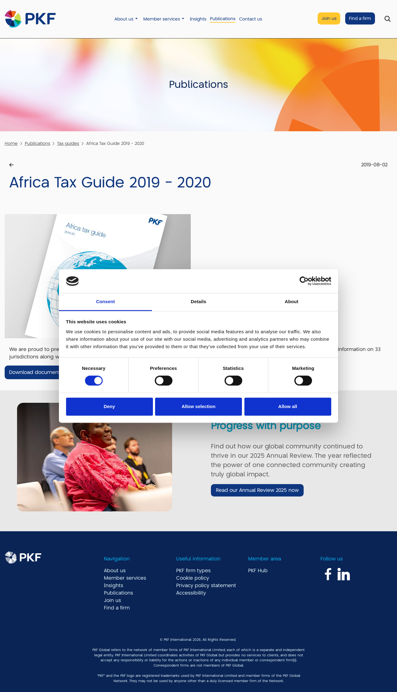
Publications (222, 18)
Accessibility (191, 593)
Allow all (287, 406)
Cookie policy (192, 578)
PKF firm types (193, 571)
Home (11, 143)
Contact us (250, 19)
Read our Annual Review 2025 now (257, 490)
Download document (34, 372)
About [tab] (291, 301)
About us (123, 19)
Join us (329, 18)
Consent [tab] (105, 301)
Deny (109, 406)
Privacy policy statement (206, 585)
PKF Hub (258, 571)
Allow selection (198, 406)
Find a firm (360, 18)
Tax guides (68, 143)
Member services (161, 19)
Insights (198, 19)
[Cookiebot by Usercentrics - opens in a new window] (304, 281)
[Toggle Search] (387, 19)
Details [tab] (198, 301)
